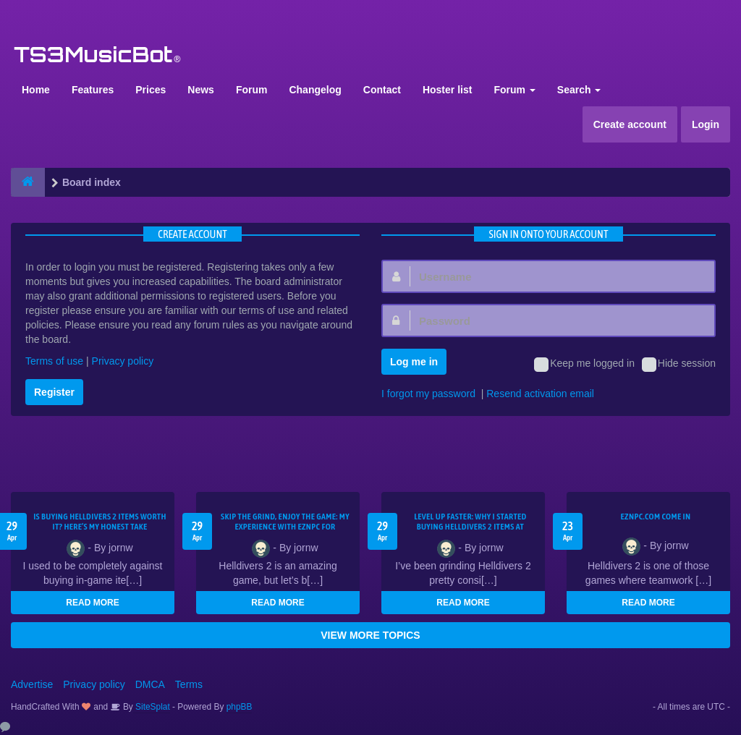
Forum (252, 89)
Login (705, 124)
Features (93, 89)
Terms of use (54, 361)
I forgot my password (428, 393)
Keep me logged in (584, 364)
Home (36, 89)
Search (579, 89)
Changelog (315, 89)
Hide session (679, 364)
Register (54, 392)
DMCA (150, 684)
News (200, 89)
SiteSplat (151, 707)
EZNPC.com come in (656, 516)
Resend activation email (540, 393)
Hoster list (447, 89)
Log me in (414, 362)
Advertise (32, 684)
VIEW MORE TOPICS (370, 635)
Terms (189, 684)
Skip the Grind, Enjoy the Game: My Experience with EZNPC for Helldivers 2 (285, 526)
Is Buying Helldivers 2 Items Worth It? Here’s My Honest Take (99, 521)
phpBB (239, 707)
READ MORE (92, 603)
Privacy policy (123, 361)
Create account (629, 124)
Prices (150, 89)
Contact (382, 89)
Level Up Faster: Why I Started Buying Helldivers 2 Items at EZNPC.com (470, 526)
